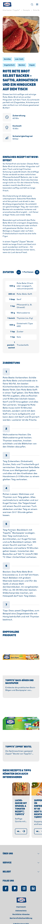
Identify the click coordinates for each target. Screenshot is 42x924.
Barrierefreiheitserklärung (21, 918)
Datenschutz (21, 910)
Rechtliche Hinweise (21, 914)
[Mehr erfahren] (18, 831)
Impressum (21, 906)
